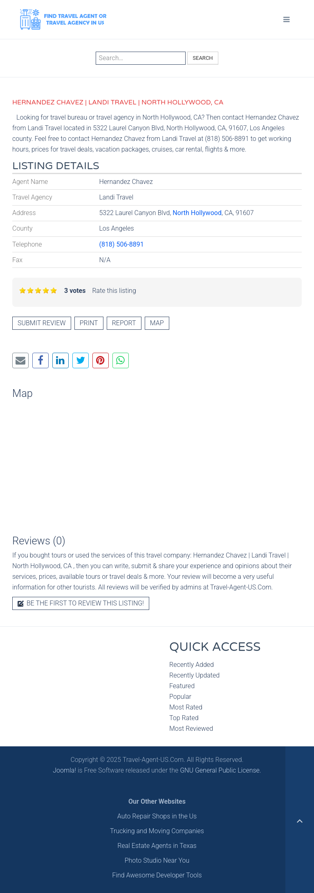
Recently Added (191, 665)
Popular (180, 696)
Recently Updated (194, 675)
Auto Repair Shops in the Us (157, 816)
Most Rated (185, 707)
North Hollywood (197, 213)
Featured (182, 686)
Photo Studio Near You (157, 860)
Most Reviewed (191, 728)
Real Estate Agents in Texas (156, 846)
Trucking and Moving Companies (157, 831)
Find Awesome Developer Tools (157, 875)
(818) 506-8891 (121, 244)
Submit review (42, 323)
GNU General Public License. (220, 770)
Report (124, 323)
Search (203, 58)
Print (89, 323)
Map (157, 323)
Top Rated (184, 718)
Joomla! (64, 770)
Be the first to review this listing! (81, 603)
